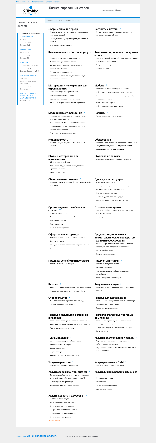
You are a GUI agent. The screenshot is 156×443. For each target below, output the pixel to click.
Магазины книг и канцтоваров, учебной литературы (115, 301)
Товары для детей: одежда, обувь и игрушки (112, 200)
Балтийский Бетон (28, 80)
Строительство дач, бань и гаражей (63, 304)
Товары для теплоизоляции (106, 217)
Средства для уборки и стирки (107, 304)
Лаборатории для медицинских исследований (67, 122)
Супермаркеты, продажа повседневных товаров (114, 327)
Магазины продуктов (104, 267)
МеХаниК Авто (26, 54)
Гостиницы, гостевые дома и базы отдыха (65, 341)
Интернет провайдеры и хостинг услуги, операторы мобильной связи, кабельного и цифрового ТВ (69, 376)
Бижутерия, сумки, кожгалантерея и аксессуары (114, 186)
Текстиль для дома (57, 241)
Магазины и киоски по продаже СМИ (110, 365)
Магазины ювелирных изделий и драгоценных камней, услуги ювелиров (113, 322)
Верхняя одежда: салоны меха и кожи (110, 189)
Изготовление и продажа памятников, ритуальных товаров (115, 288)
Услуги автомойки (56, 224)
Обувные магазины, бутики (60, 162)
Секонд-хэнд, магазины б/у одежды (109, 197)
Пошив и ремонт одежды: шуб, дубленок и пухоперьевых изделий (66, 67)
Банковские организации (105, 378)
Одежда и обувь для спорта (60, 344)
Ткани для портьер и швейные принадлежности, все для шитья (69, 246)
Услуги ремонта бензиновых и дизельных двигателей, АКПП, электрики (116, 349)
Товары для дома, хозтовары (106, 308)
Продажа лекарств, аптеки (106, 254)
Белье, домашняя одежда (105, 182)
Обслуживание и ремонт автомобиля (64, 217)
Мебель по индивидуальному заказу (109, 106)
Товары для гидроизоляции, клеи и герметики (67, 102)
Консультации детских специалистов (64, 409)
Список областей (22, 2)
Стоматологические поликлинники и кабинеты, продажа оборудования (67, 127)
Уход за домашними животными (62, 328)
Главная (21, 20)
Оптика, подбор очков (104, 250)
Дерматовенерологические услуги (63, 402)
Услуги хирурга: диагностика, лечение (64, 133)
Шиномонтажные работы (59, 228)
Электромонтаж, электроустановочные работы (67, 291)
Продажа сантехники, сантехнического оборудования (70, 287)
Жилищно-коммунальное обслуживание (65, 58)
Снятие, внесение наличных (106, 385)
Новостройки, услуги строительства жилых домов (68, 301)
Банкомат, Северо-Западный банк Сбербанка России (28, 100)
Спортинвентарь (56, 352)
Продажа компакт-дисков (105, 65)
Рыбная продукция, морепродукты (109, 278)
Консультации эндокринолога (61, 417)
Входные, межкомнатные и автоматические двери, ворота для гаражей (69, 33)
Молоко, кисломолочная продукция (109, 116)
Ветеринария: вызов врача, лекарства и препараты (69, 321)
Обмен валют (101, 381)
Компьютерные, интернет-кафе (61, 381)
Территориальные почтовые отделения (64, 385)
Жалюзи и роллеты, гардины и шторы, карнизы (67, 237)
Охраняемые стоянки (58, 220)
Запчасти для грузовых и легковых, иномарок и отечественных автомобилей (114, 33)
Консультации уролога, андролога (63, 413)
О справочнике (38, 2)
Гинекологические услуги (59, 399)
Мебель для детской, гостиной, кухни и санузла (114, 92)
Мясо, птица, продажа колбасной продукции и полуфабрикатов (113, 272)
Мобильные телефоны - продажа (62, 264)
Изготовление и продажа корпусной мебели (113, 88)
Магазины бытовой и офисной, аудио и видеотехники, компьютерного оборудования (116, 59)
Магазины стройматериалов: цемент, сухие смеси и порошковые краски (115, 211)
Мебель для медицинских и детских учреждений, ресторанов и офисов (114, 97)
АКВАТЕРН (24, 67)
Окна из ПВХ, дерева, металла (61, 45)
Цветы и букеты (102, 331)
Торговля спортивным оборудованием (64, 355)
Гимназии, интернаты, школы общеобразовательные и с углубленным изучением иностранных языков (116, 144)
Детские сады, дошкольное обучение (110, 149)
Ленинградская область (42, 435)
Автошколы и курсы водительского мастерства (113, 159)
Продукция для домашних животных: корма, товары (70, 324)
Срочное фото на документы (61, 72)
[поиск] (120, 10)
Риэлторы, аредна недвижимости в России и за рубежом (68, 144)
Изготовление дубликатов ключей (63, 62)
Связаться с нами (53, 2)
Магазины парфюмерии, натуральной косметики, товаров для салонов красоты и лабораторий (114, 245)
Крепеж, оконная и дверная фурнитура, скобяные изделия (69, 40)
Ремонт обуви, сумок (57, 172)
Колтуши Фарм (26, 41)
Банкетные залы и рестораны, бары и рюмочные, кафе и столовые (70, 183)
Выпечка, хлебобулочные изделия (108, 264)
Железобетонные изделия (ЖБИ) (62, 95)
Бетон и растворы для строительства (64, 91)
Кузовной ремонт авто (58, 213)
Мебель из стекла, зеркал (105, 102)
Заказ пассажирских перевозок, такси (64, 365)
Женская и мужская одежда (106, 193)
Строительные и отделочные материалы (65, 99)
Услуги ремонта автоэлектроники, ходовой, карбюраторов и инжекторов (112, 342)
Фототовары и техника (104, 68)
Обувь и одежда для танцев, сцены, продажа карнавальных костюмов (67, 167)
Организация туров (57, 348)
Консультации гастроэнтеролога (62, 406)
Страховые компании (104, 389)
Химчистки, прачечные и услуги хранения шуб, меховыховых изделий (67, 77)
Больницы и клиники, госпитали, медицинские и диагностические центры (68, 117)
